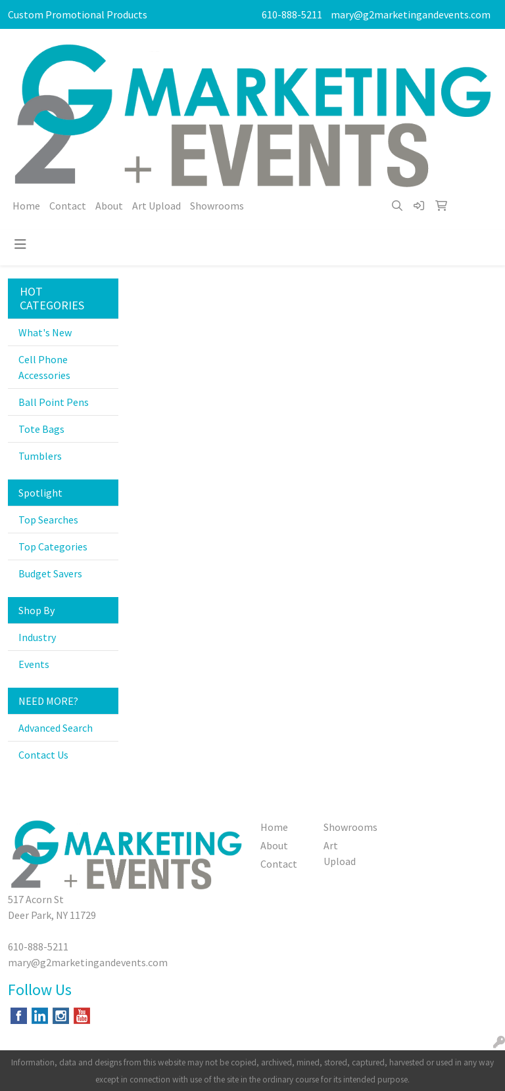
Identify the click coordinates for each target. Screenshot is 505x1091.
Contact (67, 205)
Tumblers (40, 455)
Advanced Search (55, 727)
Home (26, 205)
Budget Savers (50, 573)
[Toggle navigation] (20, 244)
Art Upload (156, 205)
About (109, 205)
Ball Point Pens (53, 402)
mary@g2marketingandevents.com (411, 14)
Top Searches (48, 519)
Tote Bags (41, 428)
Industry (37, 637)
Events (33, 664)
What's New (45, 332)
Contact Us (43, 754)
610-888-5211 (292, 14)
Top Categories (52, 546)
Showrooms (217, 205)
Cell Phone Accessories (44, 367)
